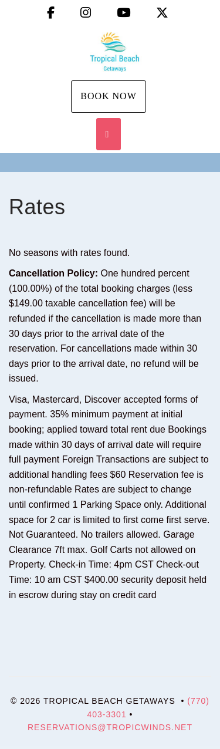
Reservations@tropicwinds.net (110, 727)
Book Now (108, 96)
